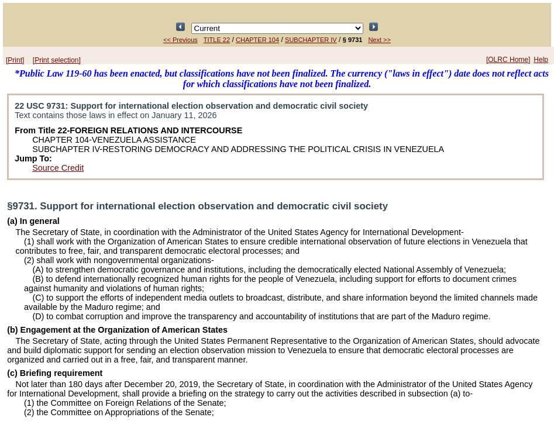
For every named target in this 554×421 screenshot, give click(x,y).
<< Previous (180, 39)
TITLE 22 (217, 39)
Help (541, 60)
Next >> (379, 39)
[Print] (15, 60)
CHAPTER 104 (257, 39)
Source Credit (58, 167)
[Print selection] (57, 60)
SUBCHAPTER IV (311, 39)
